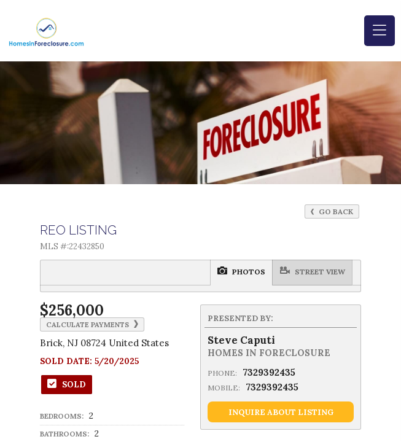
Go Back (332, 211)
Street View (223, 271)
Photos (168, 271)
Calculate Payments (92, 324)
